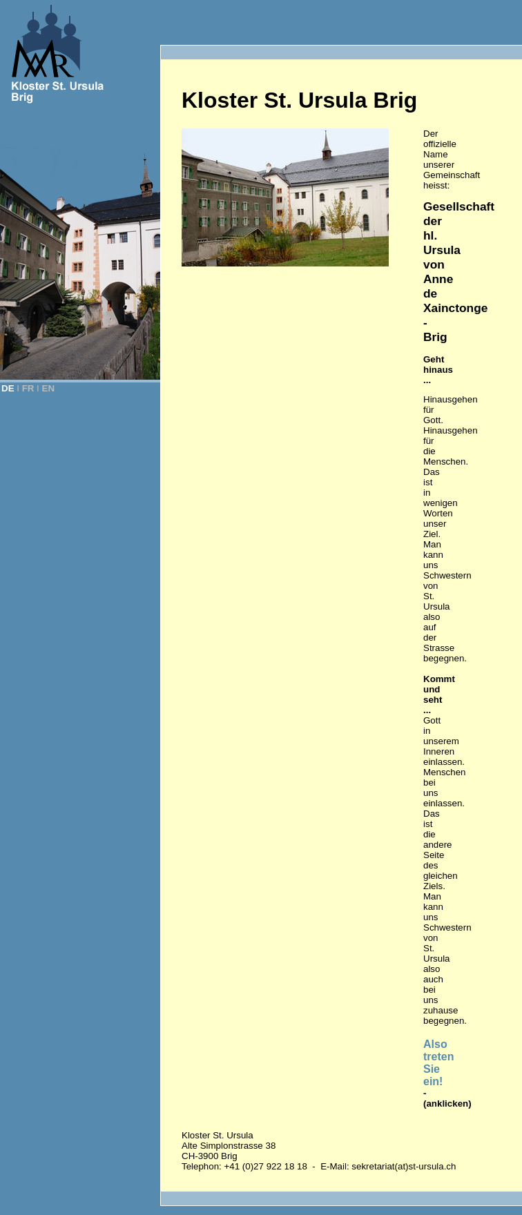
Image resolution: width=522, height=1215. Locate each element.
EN (48, 388)
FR (28, 388)
